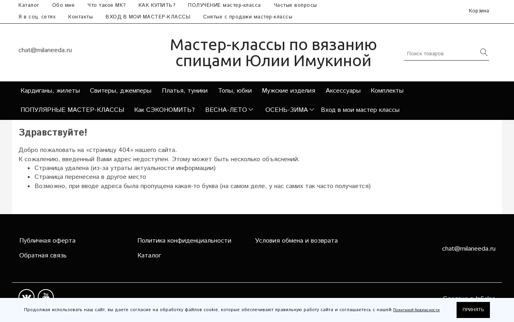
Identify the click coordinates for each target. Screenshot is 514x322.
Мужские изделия (288, 90)
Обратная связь (43, 255)
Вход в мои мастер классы (360, 110)
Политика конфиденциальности (184, 240)
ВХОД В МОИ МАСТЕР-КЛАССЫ (148, 17)
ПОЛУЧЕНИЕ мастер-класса (224, 5)
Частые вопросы (295, 5)
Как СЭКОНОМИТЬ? (164, 110)
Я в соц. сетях (36, 17)
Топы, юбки (235, 90)
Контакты (80, 17)
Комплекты (387, 90)
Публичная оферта (47, 240)
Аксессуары (343, 90)
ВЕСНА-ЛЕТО (226, 110)
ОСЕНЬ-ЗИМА (286, 110)
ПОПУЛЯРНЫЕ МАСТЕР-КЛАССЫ (72, 110)
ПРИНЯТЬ (473, 309)
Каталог (28, 5)
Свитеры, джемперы (120, 90)
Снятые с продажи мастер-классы (247, 17)
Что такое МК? (107, 5)
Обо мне (63, 5)
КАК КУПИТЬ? (157, 5)
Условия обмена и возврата (296, 240)
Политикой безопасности (416, 310)
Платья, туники (185, 90)
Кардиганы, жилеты (50, 90)
